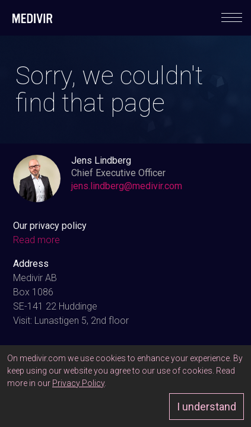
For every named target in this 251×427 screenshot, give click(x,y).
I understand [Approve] (206, 406)
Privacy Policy (78, 383)
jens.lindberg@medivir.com (126, 186)
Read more (36, 240)
